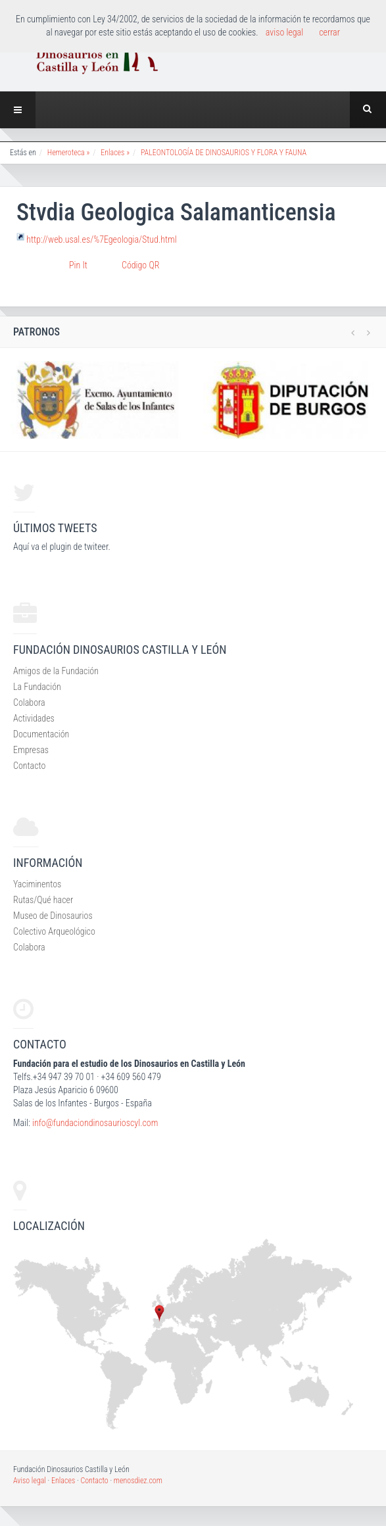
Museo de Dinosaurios (53, 915)
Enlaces (63, 1480)
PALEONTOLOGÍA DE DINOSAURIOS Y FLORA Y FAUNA (223, 152)
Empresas (31, 750)
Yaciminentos (37, 884)
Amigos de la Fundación (56, 671)
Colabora (29, 702)
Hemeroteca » (68, 152)
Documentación (41, 734)
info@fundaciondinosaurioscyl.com (95, 1123)
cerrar (329, 32)
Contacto (29, 765)
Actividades (34, 718)
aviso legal (284, 32)
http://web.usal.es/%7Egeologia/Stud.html (101, 239)
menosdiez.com (138, 1480)
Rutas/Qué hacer (43, 900)
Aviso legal (29, 1480)
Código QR (140, 265)
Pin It (78, 265)
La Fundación (37, 686)
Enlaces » (115, 152)
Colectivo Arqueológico (54, 931)
